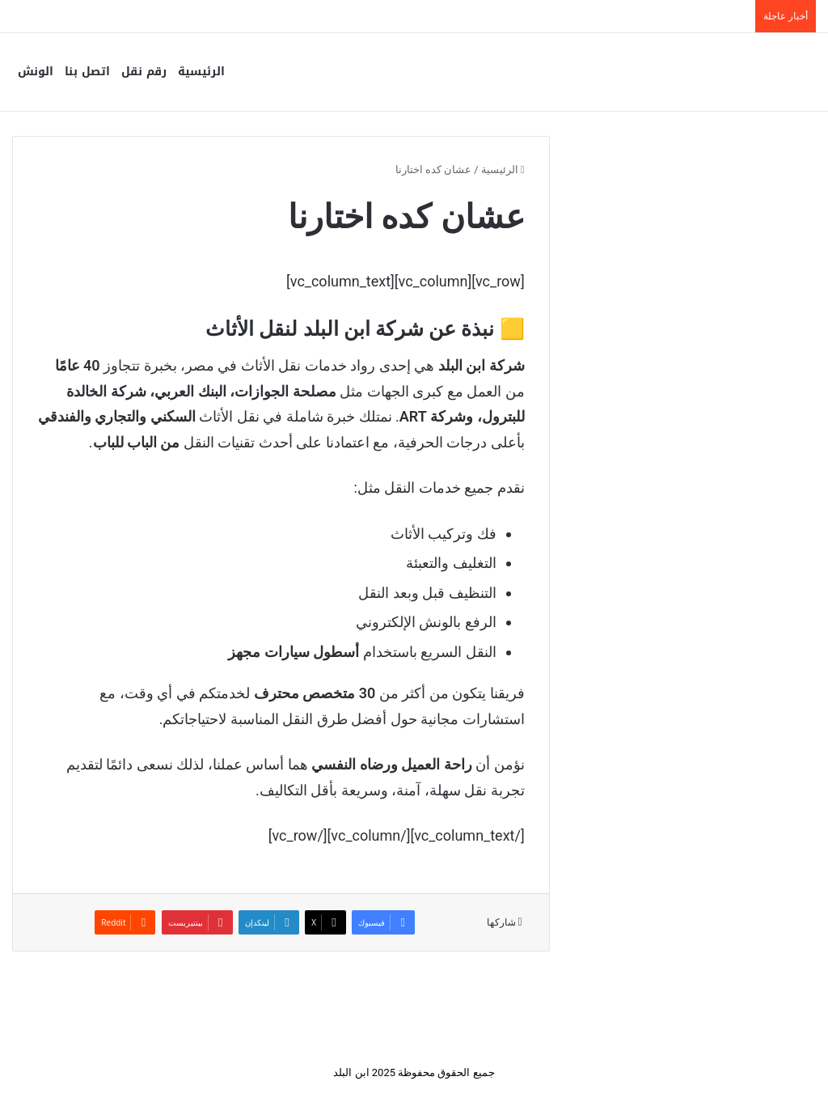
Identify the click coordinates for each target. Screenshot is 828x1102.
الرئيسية (201, 72)
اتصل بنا (87, 72)
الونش (35, 72)
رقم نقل (144, 72)
